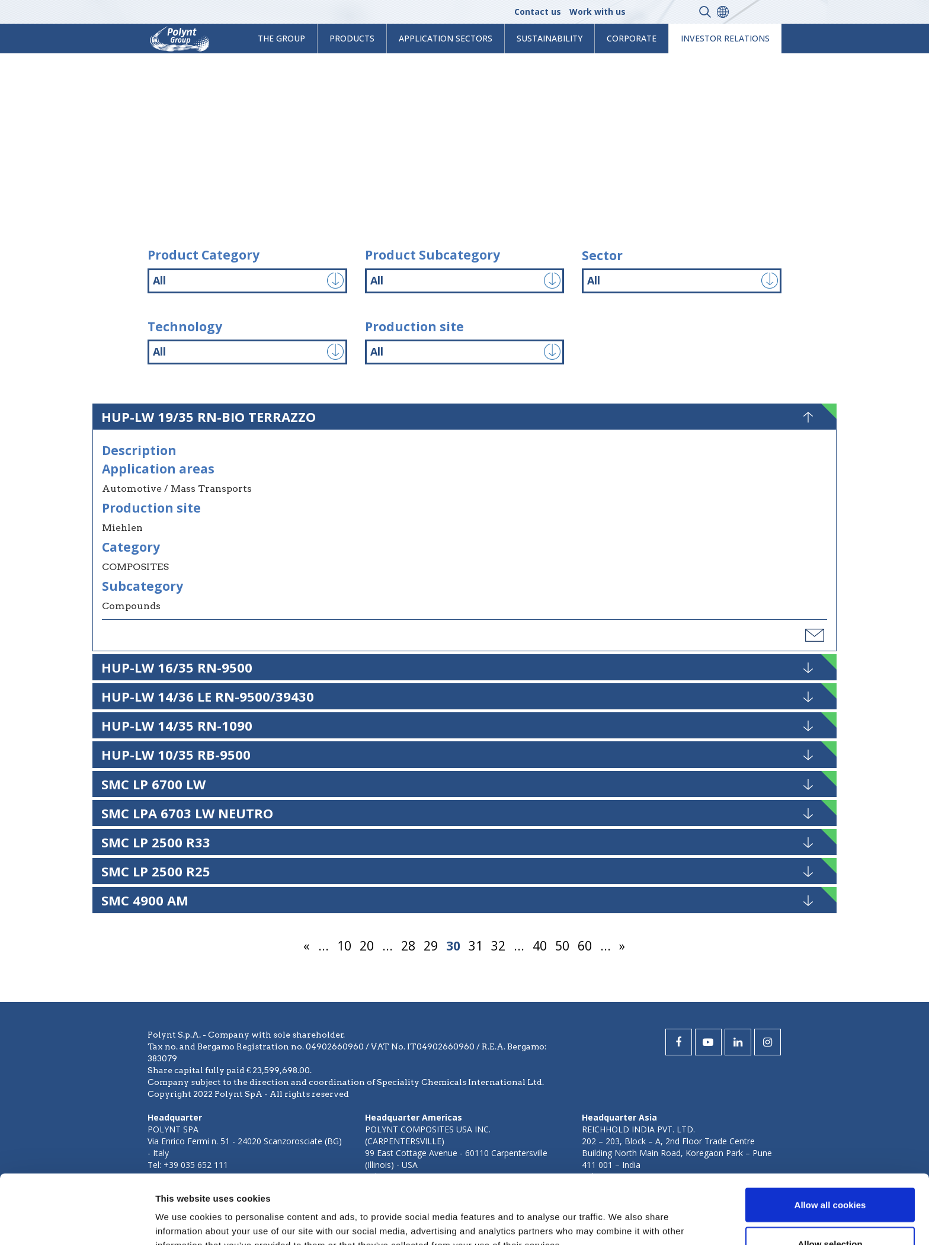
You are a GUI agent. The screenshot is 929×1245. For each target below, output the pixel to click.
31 (476, 945)
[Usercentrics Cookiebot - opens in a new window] (77, 1222)
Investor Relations (725, 38)
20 (367, 945)
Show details (621, 1214)
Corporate (631, 38)
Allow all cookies (830, 1136)
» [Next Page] (622, 945)
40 (540, 945)
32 (498, 945)
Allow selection (829, 1175)
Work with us (597, 11)
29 (431, 945)
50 (562, 945)
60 (585, 945)
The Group (281, 38)
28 (408, 945)
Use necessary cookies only (830, 1213)
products (351, 38)
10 (344, 945)
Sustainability (549, 38)
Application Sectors (445, 38)
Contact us (537, 11)
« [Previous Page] (306, 945)
